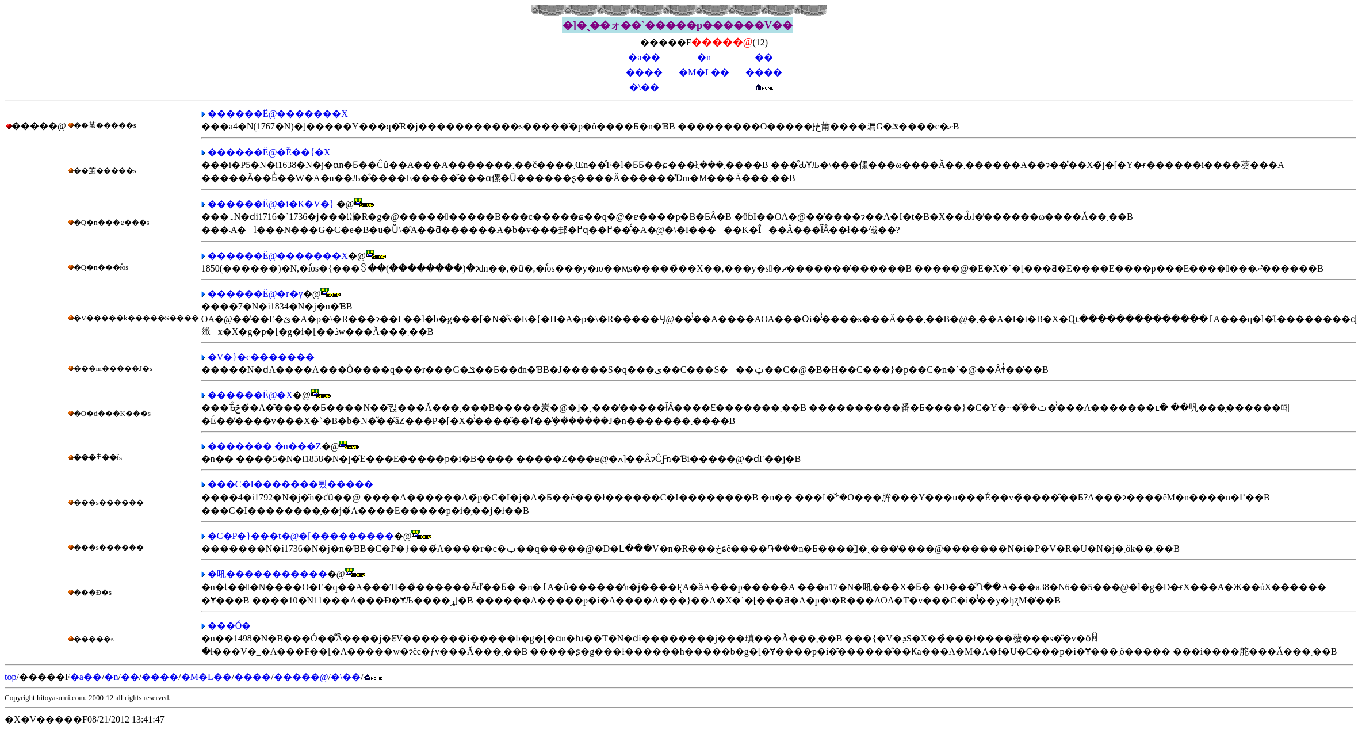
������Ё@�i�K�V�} (271, 204)
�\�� (644, 87)
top (10, 677)
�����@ (301, 677)
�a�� (644, 57)
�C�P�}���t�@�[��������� (301, 536)
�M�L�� (704, 72)
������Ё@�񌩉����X (250, 395)
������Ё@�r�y (255, 294)
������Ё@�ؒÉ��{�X (269, 152)
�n (704, 57)
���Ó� (229, 625)
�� (764, 57)
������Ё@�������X (278, 114)
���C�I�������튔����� (290, 484)
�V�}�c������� (261, 357)
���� (644, 72)
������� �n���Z (265, 446)
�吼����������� (267, 574)
